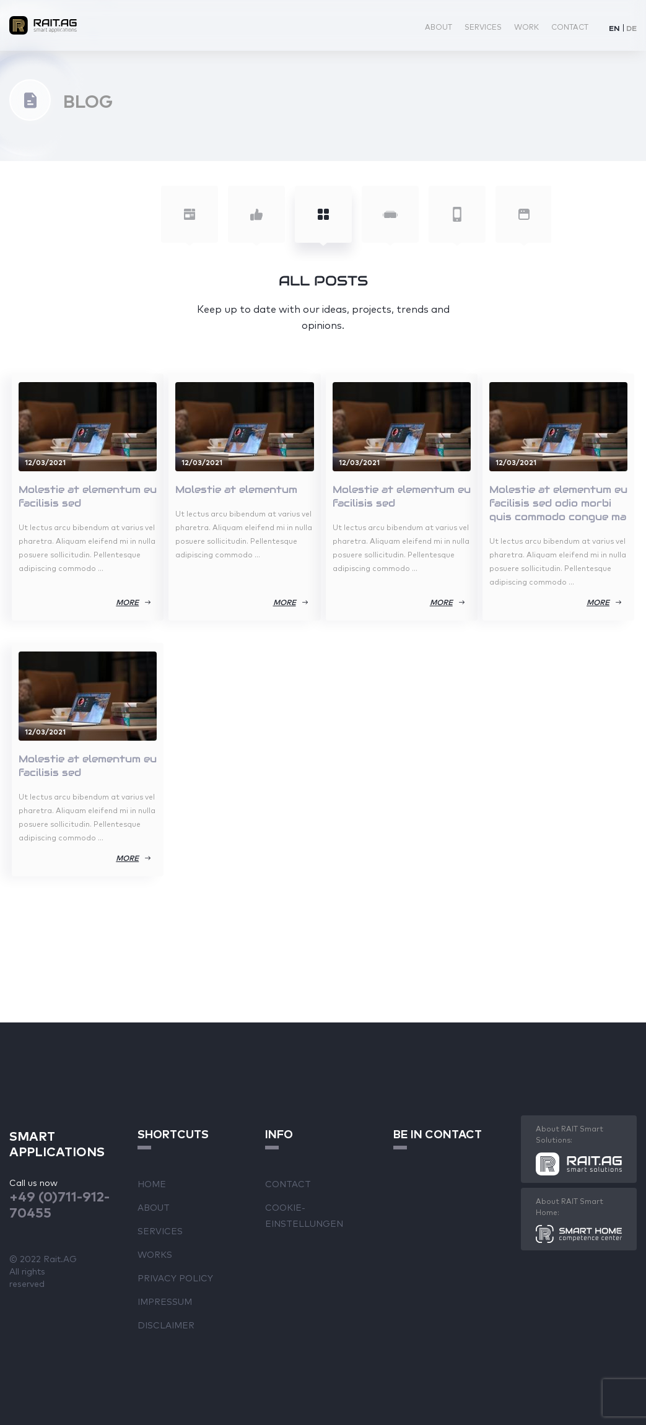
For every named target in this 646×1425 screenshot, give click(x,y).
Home (151, 1183)
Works (154, 1254)
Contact (569, 27)
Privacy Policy (175, 1277)
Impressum (164, 1301)
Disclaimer (165, 1324)
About (438, 27)
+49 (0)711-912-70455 (59, 1204)
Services (483, 27)
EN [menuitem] (614, 28)
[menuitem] (614, 27)
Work (526, 27)
